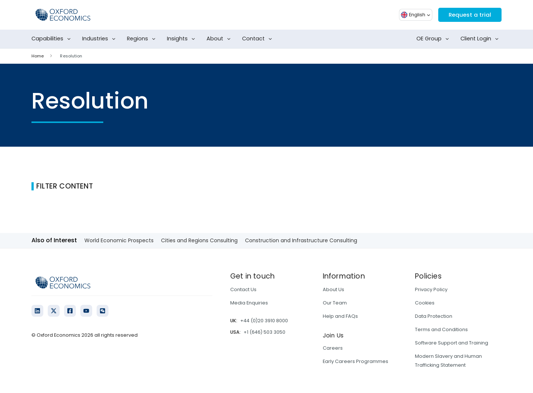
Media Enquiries (249, 303)
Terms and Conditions (441, 329)
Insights (182, 39)
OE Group (434, 39)
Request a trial (468, 14)
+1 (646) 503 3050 (264, 332)
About (220, 39)
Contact (258, 39)
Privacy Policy (431, 289)
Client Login (481, 39)
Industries (100, 39)
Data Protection (433, 316)
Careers (333, 348)
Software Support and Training (451, 343)
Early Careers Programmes (355, 361)
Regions (142, 39)
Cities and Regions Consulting (199, 240)
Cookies (425, 303)
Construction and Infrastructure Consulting (301, 240)
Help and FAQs (340, 316)
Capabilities (52, 39)
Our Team (335, 303)
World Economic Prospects (119, 240)
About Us (333, 289)
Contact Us (243, 289)
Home (37, 56)
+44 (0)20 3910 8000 (264, 320)
